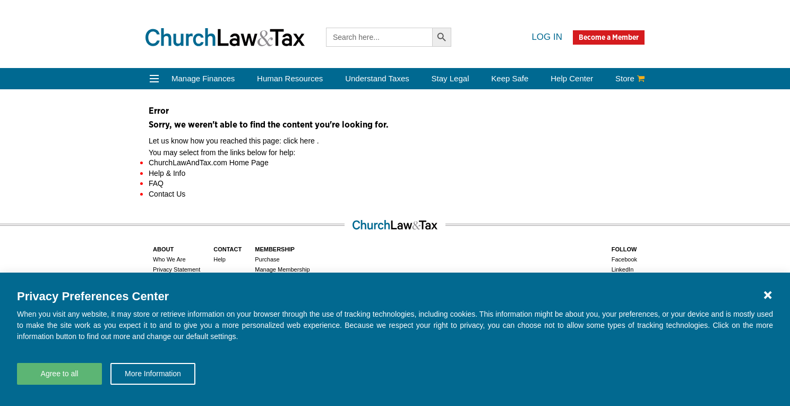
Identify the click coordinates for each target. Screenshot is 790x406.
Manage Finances (203, 78)
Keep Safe (509, 78)
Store (630, 78)
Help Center (572, 78)
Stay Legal (450, 78)
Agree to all (60, 373)
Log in (546, 37)
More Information (153, 373)
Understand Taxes (377, 78)
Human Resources (290, 78)
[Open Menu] (154, 78)
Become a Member (609, 37)
